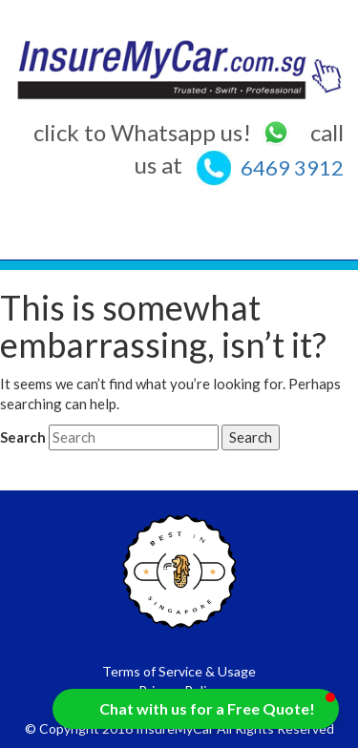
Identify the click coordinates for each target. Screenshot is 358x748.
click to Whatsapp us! (162, 132)
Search (23, 437)
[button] (196, 709)
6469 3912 (292, 167)
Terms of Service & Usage (179, 671)
